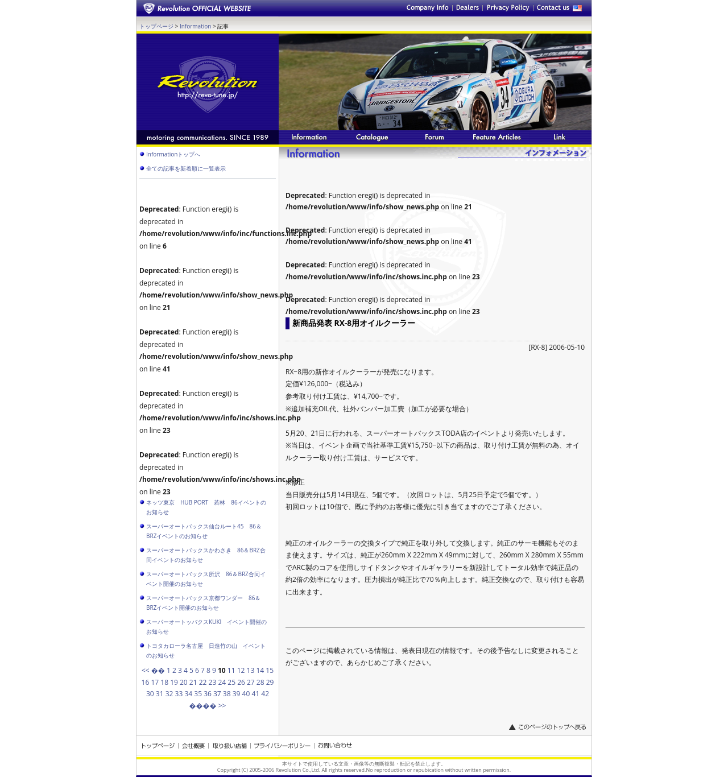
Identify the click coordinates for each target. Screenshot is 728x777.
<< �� (153, 670)
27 (251, 682)
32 (169, 694)
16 (146, 682)
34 (188, 694)
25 (231, 682)
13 (251, 670)
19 (174, 682)
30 (150, 694)
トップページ (156, 26)
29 (270, 682)
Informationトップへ (173, 154)
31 (160, 694)
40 (246, 694)
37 (217, 694)
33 (179, 694)
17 (155, 682)
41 (255, 694)
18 (164, 682)
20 (184, 682)
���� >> (207, 705)
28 (260, 682)
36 (208, 694)
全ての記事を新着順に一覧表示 (186, 168)
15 (270, 670)
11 (231, 670)
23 (213, 682)
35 (198, 694)
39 (237, 694)
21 (193, 682)
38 (227, 694)
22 (203, 682)
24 (222, 682)
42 (265, 694)
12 (241, 670)
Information (195, 26)
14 (260, 670)
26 (241, 682)
